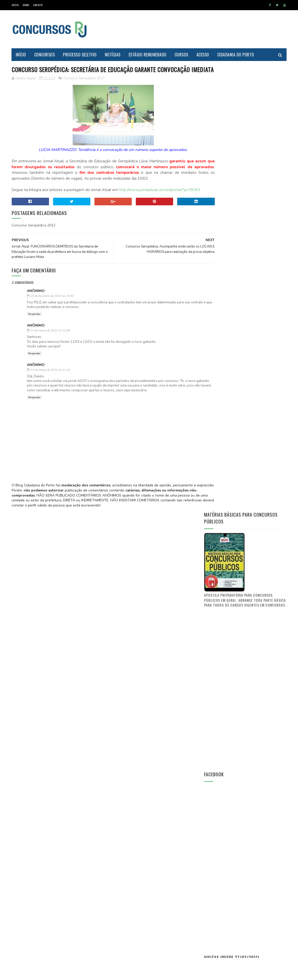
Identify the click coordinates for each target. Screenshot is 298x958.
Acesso (202, 55)
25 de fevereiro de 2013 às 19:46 (52, 317)
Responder (34, 335)
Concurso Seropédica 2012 (84, 87)
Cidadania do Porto (235, 55)
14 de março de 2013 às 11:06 (50, 351)
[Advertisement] (194, 29)
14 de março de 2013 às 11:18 (50, 391)
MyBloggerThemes (60, 951)
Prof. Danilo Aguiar (221, 552)
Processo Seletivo (80, 55)
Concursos (44, 55)
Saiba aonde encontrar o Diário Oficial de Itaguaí (256, 585)
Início (15, 5)
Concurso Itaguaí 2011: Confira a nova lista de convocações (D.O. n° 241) (257, 639)
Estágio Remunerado (148, 55)
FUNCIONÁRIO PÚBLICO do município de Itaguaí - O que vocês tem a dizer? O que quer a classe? (258, 665)
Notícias (113, 55)
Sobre (26, 5)
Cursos (181, 55)
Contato (38, 5)
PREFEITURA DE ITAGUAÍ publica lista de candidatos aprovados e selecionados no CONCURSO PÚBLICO (259, 614)
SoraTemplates (35, 951)
